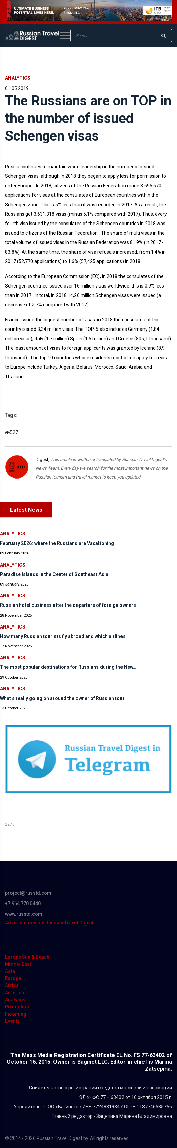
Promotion (17, 1006)
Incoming (15, 1014)
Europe (13, 978)
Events (12, 1021)
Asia (10, 971)
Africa (12, 985)
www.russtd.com (23, 914)
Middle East (18, 964)
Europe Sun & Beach (27, 957)
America (14, 992)
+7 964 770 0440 (23, 903)
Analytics (17, 78)
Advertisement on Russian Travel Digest (49, 923)
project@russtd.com (28, 893)
